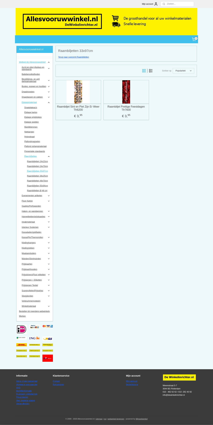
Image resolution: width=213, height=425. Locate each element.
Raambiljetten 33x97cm (37, 171)
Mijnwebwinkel (142, 419)
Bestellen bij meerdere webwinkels (34, 311)
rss (105, 419)
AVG (18, 388)
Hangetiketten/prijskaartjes (36, 216)
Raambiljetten (37, 156)
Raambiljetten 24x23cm (37, 161)
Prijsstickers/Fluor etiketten (36, 274)
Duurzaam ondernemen (26, 394)
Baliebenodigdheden (31, 74)
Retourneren (58, 384)
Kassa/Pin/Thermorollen (36, 237)
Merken (22, 316)
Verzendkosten (22, 404)
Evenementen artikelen (36, 195)
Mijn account (150, 4)
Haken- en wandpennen (36, 211)
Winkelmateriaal (36, 306)
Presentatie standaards (34, 151)
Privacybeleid (22, 397)
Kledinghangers (36, 242)
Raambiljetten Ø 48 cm (37, 190)
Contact (56, 381)
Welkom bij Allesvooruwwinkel (34, 62)
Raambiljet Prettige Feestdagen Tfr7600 (126, 108)
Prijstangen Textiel (36, 285)
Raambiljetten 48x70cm (37, 181)
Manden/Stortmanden (36, 258)
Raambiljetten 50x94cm (37, 186)
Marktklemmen (31, 127)
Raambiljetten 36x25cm (37, 176)
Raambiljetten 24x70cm (37, 166)
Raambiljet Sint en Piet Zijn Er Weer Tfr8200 (78, 108)
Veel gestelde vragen (25, 400)
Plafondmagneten (32, 141)
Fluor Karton (36, 201)
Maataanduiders (36, 253)
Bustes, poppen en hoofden (36, 86)
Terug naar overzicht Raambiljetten (73, 57)
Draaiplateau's (30, 107)
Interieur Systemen (36, 227)
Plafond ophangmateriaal (35, 146)
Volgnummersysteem (31, 301)
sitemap (99, 419)
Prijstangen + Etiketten (36, 280)
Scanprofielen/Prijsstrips (36, 290)
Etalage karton (30, 112)
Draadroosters (36, 92)
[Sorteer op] (183, 70)
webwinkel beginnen (116, 419)
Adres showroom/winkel (26, 381)
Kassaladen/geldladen (31, 232)
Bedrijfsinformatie (24, 391)
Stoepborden (36, 296)
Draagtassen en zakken (36, 97)
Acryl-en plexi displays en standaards (36, 68)
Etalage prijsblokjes (33, 117)
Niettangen (29, 132)
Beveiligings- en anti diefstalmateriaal (36, 80)
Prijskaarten (36, 264)
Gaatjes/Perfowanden (31, 206)
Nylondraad (29, 137)
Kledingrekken (36, 248)
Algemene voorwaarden (26, 384)
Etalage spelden (31, 122)
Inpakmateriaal (36, 222)
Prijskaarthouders (36, 269)
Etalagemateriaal (36, 102)
